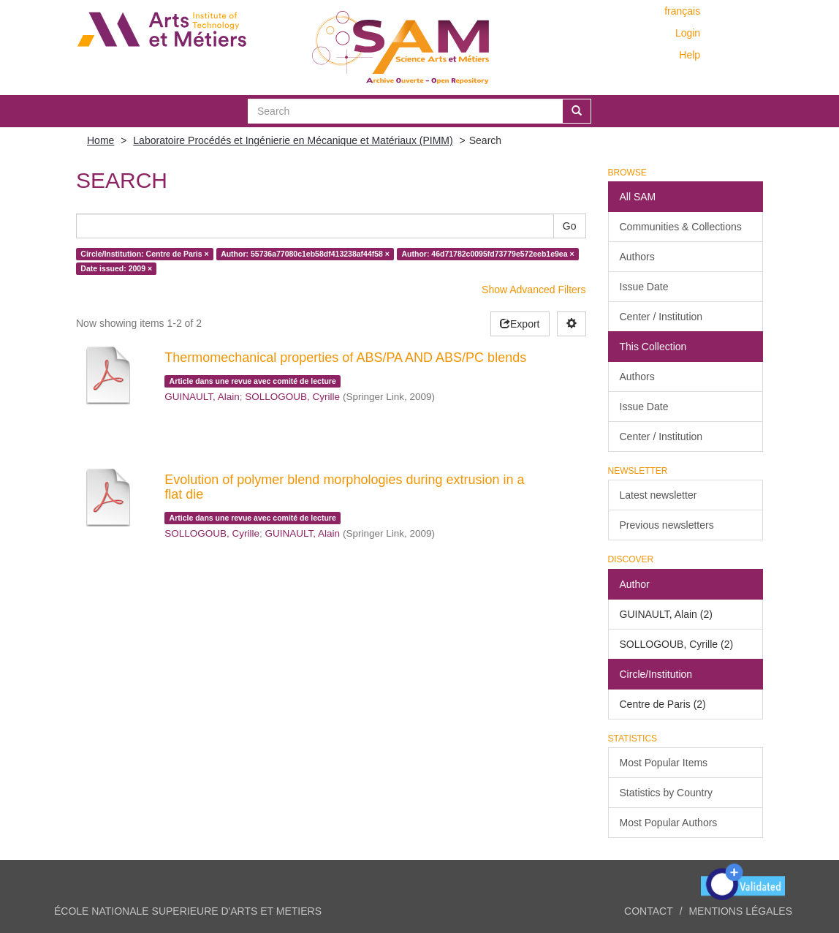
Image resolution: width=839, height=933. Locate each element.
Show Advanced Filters (533, 289)
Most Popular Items (664, 762)
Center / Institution (661, 316)
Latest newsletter (658, 495)
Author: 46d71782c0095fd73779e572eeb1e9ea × (487, 253)
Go (570, 226)
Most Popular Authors (669, 822)
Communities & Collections (681, 227)
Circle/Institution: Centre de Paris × (144, 253)
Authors (637, 256)
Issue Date (644, 286)
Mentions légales (740, 911)
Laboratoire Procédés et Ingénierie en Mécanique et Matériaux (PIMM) (292, 140)
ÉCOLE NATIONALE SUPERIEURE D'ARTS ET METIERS (188, 911)
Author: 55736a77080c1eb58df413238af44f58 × (305, 253)
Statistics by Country (666, 792)
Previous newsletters (667, 525)
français (682, 11)
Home (100, 140)
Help (689, 55)
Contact (648, 911)
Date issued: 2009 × (116, 268)
